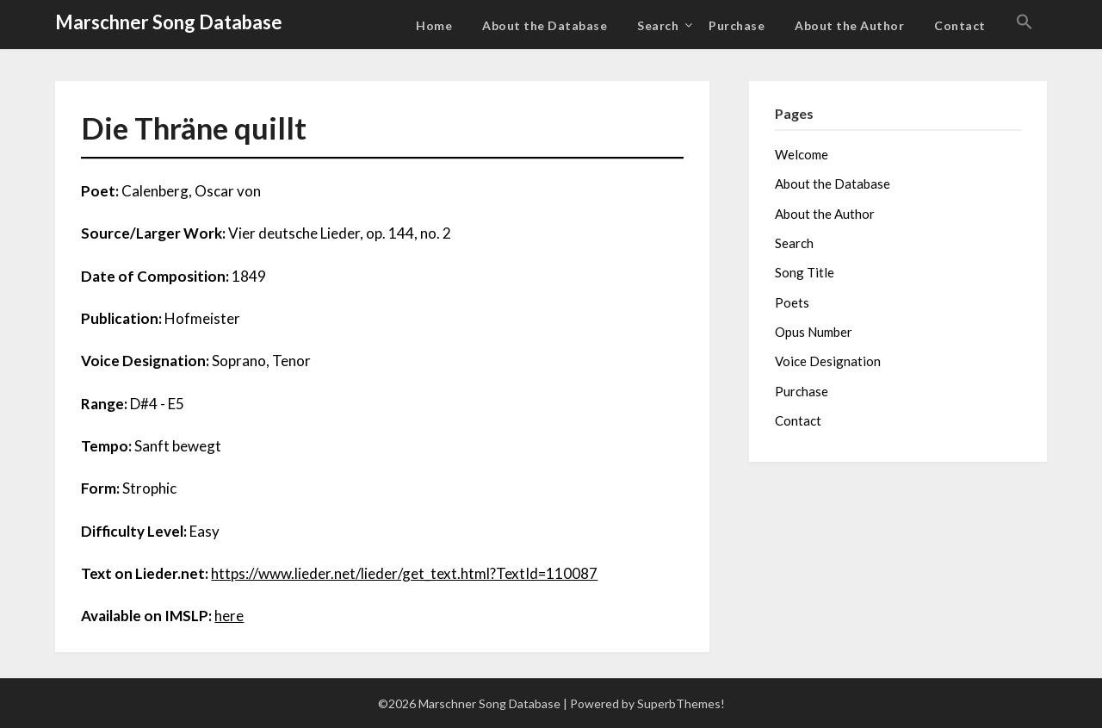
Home (434, 25)
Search (657, 25)
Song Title (804, 272)
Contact (960, 25)
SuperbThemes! (681, 703)
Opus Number (813, 331)
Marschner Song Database (168, 22)
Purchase (737, 25)
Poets (792, 302)
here (229, 616)
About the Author (849, 25)
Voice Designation (828, 361)
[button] (1024, 22)
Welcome (801, 154)
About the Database (544, 25)
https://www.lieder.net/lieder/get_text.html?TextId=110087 (404, 573)
